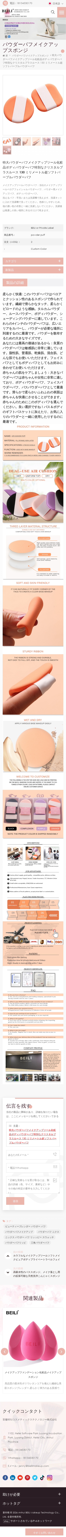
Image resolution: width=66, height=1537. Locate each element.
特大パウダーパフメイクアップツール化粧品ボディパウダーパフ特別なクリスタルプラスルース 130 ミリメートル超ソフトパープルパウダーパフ (32, 1136)
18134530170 (24, 3)
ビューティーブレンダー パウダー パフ (25, 1226)
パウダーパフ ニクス (48, 1231)
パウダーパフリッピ (15, 1242)
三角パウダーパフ (40, 1242)
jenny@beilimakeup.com (34, 1465)
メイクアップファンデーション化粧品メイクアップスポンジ (33, 1374)
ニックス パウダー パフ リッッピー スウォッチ (29, 1237)
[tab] (15, 282)
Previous (4, 1351)
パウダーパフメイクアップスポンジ (30, 55)
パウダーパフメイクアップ (19, 1231)
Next (61, 1351)
